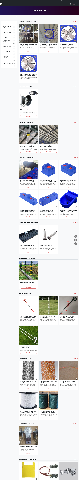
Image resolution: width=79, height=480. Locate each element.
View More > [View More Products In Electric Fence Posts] (76, 293)
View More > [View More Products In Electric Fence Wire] (76, 358)
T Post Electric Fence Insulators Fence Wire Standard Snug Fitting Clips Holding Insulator (28, 282)
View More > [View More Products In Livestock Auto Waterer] (76, 157)
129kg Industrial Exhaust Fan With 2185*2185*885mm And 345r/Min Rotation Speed (27, 111)
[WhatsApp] (75, 243)
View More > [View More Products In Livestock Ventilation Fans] (76, 21)
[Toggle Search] (71, 4)
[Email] (75, 236)
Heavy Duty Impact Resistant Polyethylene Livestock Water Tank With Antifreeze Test (48, 182)
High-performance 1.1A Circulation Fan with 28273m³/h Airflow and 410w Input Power (28, 75)
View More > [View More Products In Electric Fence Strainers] (76, 423)
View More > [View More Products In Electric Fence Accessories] (76, 459)
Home (2, 16)
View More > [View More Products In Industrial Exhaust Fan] (76, 86)
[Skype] (75, 240)
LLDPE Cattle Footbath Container (27, 245)
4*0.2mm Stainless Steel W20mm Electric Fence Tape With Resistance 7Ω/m (47, 412)
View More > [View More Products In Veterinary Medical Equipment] (76, 222)
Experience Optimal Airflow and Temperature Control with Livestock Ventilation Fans (67, 46)
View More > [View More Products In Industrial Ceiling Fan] (76, 122)
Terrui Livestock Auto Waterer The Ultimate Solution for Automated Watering (27, 182)
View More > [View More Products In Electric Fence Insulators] (76, 258)
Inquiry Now (28, 51)
